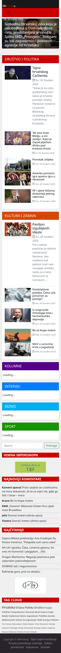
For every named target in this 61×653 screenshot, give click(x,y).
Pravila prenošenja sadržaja (25, 643)
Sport (10, 426)
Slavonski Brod (32, 612)
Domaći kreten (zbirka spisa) (25, 515)
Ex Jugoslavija (29, 619)
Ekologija (37, 628)
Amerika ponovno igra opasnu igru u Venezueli (43, 176)
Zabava (44, 628)
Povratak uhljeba (42, 159)
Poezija (20, 628)
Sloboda (34, 632)
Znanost (5, 632)
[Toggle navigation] (8, 12)
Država (20, 607)
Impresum (32, 647)
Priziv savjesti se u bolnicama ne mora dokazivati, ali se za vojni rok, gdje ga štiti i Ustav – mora (30, 491)
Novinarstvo (44, 624)
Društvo (39, 607)
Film (3, 624)
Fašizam (54, 619)
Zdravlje (52, 624)
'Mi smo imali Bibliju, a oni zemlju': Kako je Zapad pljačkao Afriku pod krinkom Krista (42, 140)
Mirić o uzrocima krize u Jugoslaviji (43, 345)
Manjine (31, 624)
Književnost (14, 615)
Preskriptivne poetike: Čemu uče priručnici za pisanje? (43, 294)
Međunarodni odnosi (12, 619)
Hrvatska (8, 607)
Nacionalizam (17, 624)
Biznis (10, 406)
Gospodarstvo (18, 612)
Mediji (5, 615)
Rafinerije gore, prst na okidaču (21, 571)
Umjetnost (51, 628)
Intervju (12, 386)
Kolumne (13, 366)
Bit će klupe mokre (43, 330)
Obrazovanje (28, 628)
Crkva (37, 624)
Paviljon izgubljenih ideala (40, 228)
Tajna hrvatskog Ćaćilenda (40, 72)
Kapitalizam (32, 615)
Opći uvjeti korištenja (43, 639)
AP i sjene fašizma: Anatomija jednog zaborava (43, 194)
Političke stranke (47, 615)
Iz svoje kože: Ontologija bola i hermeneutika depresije (42, 314)
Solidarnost (13, 632)
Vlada (39, 619)
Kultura (44, 612)
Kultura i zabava (20, 215)
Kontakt (45, 647)
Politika (29, 607)
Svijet (51, 612)
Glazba (25, 624)
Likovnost (5, 628)
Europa (46, 619)
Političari (6, 612)
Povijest (48, 607)
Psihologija (14, 628)
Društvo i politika (22, 59)
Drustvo (27, 632)
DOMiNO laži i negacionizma (19, 566)
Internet (21, 632)
